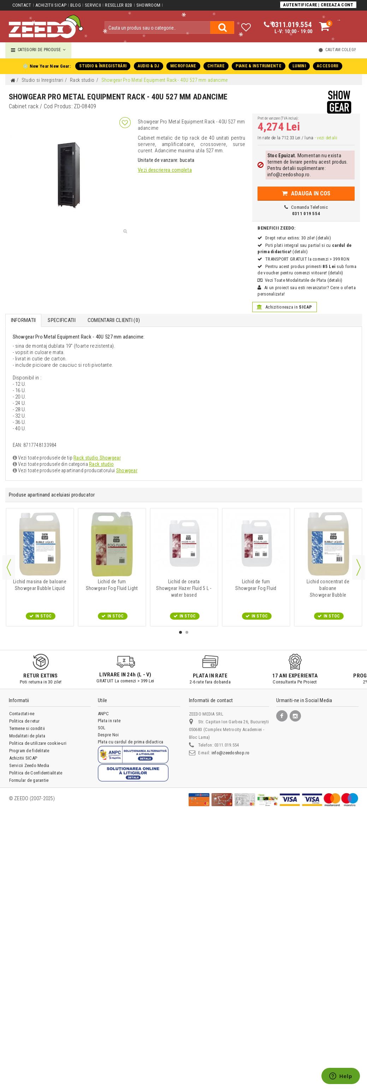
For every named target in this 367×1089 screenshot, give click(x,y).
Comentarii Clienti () (113, 320)
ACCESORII (326, 65)
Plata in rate (109, 720)
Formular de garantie (29, 780)
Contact (21, 5)
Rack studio (100, 464)
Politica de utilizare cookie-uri (38, 743)
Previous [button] (8, 567)
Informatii (23, 320)
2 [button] (186, 632)
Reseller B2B (118, 5)
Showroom (148, 5)
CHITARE (216, 65)
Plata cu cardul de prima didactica (130, 741)
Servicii (92, 5)
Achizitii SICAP (50, 5)
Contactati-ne (22, 713)
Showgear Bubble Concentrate (328, 588)
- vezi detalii (325, 137)
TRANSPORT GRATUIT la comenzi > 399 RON (307, 259)
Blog (75, 5)
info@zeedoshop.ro (230, 752)
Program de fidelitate (29, 750)
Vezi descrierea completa (164, 170)
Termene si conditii (27, 728)
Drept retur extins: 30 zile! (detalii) (297, 238)
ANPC (103, 713)
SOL (102, 727)
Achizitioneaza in (284, 307)
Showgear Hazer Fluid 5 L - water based (183, 588)
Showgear (125, 470)
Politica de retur (24, 721)
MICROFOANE (183, 65)
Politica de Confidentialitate (36, 772)
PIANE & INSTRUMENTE (258, 65)
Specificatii (61, 320)
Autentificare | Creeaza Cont (319, 4)
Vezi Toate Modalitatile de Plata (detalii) (303, 280)
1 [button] (180, 632)
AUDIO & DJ (148, 65)
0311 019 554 (306, 213)
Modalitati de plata (27, 735)
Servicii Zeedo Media (29, 765)
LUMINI (298, 65)
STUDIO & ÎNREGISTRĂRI (103, 65)
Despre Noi (108, 734)
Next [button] (358, 567)
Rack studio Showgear (96, 458)
